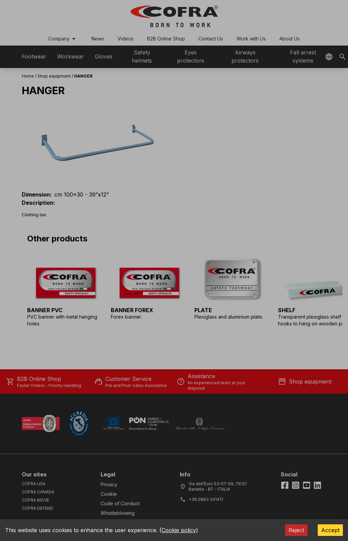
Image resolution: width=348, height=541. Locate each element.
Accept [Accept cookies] (330, 530)
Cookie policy (178, 530)
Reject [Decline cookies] (296, 530)
